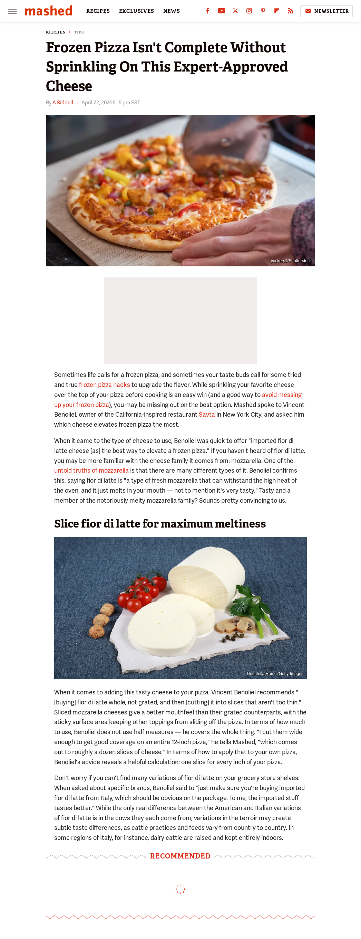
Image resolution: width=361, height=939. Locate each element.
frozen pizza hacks (104, 385)
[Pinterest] (263, 12)
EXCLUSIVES (136, 11)
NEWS (171, 11)
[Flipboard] (277, 12)
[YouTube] (221, 12)
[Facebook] (208, 12)
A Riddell (62, 102)
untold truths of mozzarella (91, 470)
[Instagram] (249, 12)
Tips (79, 32)
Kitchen (56, 32)
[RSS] (290, 12)
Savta (207, 414)
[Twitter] (235, 12)
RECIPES (98, 11)
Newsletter (326, 11)
